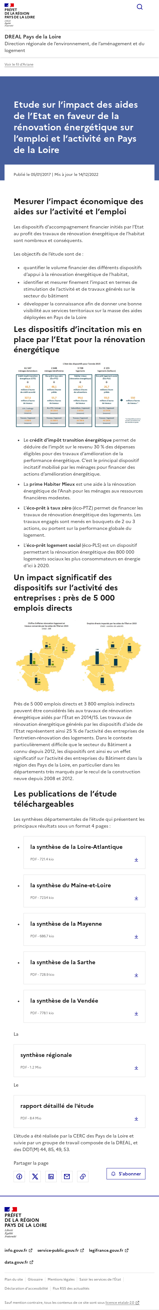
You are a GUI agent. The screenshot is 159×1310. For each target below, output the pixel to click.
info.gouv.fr (16, 1250)
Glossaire (35, 1279)
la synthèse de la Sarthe (63, 962)
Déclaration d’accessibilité (26, 1288)
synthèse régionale (46, 1055)
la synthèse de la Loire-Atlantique (76, 847)
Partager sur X (35, 1176)
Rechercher (139, 6)
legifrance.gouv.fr (106, 1250)
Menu (151, 6)
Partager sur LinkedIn (51, 1176)
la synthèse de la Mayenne (66, 924)
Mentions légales (61, 1279)
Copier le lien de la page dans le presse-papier (82, 1176)
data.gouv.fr (16, 1262)
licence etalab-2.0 (119, 1302)
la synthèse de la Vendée (64, 1000)
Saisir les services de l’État (100, 1279)
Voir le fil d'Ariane (19, 64)
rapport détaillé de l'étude (57, 1106)
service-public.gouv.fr (58, 1250)
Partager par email (67, 1176)
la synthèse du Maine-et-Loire (70, 885)
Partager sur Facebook (19, 1176)
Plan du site (14, 1279)
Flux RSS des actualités (71, 1288)
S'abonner (126, 1173)
